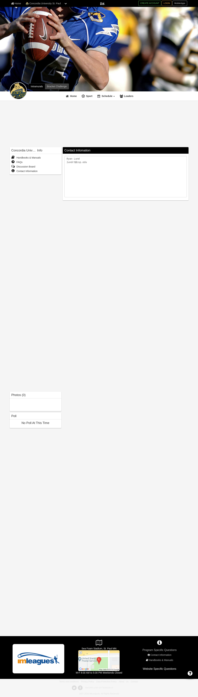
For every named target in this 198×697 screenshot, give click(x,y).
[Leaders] (127, 96)
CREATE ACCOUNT (149, 3)
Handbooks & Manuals (26, 157)
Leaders (128, 96)
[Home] (71, 96)
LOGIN (167, 3)
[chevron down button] (66, 3)
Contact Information (24, 171)
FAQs (17, 162)
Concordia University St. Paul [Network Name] (43, 3)
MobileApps (179, 3)
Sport (89, 96)
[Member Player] (102, 3)
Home (73, 96)
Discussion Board (23, 166)
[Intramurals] (37, 86)
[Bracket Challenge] (57, 86)
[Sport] (87, 96)
